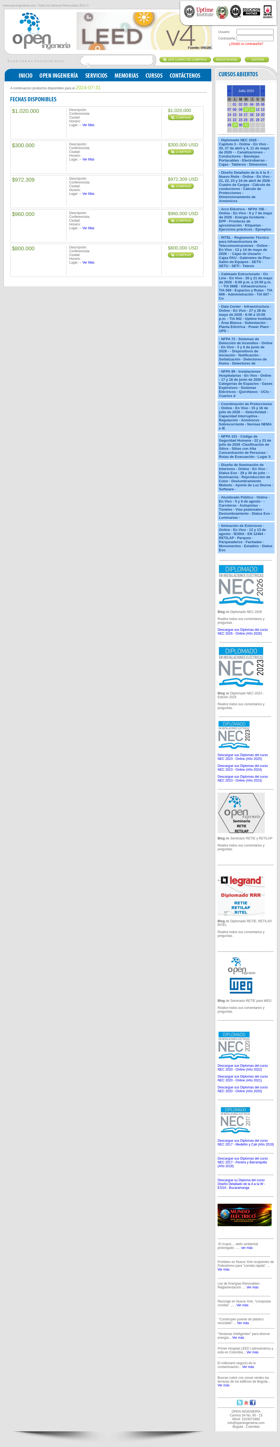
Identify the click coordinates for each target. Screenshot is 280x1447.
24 (245, 120)
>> (263, 91)
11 (252, 109)
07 (229, 109)
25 (251, 120)
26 (257, 120)
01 (234, 104)
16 (240, 115)
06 (262, 104)
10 (246, 109)
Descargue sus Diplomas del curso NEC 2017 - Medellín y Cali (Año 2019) (246, 1142)
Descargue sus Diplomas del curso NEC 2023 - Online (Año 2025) (243, 757)
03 (245, 104)
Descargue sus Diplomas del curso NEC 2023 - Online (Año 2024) (243, 768)
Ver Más (88, 125)
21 (229, 120)
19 (257, 115)
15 (234, 115)
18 (251, 115)
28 (229, 125)
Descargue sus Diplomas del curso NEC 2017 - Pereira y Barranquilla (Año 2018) (243, 1162)
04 (251, 104)
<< (229, 91)
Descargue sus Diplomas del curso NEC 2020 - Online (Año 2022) (243, 1067)
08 (234, 109)
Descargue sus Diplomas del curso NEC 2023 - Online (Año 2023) (243, 778)
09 (240, 109)
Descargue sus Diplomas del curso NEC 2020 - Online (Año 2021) (243, 1078)
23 (240, 120)
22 (234, 120)
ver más (247, 1248)
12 (257, 109)
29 (235, 125)
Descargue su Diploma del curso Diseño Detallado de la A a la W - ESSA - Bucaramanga (241, 1184)
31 (246, 125)
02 (240, 104)
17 (245, 115)
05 (257, 104)
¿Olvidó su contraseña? (246, 44)
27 (262, 120)
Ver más (224, 1269)
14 (229, 115)
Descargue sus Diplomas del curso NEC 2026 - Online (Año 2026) (243, 631)
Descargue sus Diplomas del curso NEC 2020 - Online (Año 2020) (243, 1089)
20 (262, 115)
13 (262, 109)
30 (240, 125)
